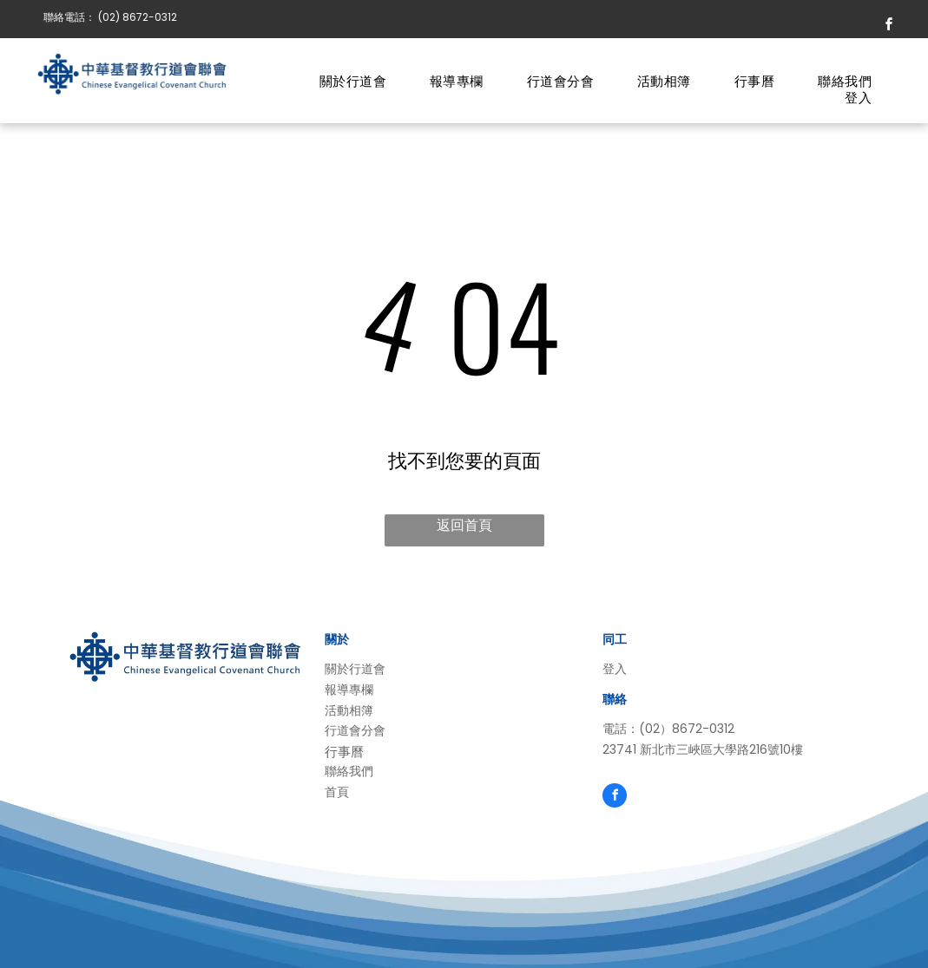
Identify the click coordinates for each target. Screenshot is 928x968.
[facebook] (888, 26)
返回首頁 (464, 525)
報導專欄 (349, 689)
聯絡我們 (349, 771)
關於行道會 (355, 668)
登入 (614, 668)
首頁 (337, 792)
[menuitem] (353, 82)
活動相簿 (349, 710)
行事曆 (344, 751)
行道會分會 (355, 730)
